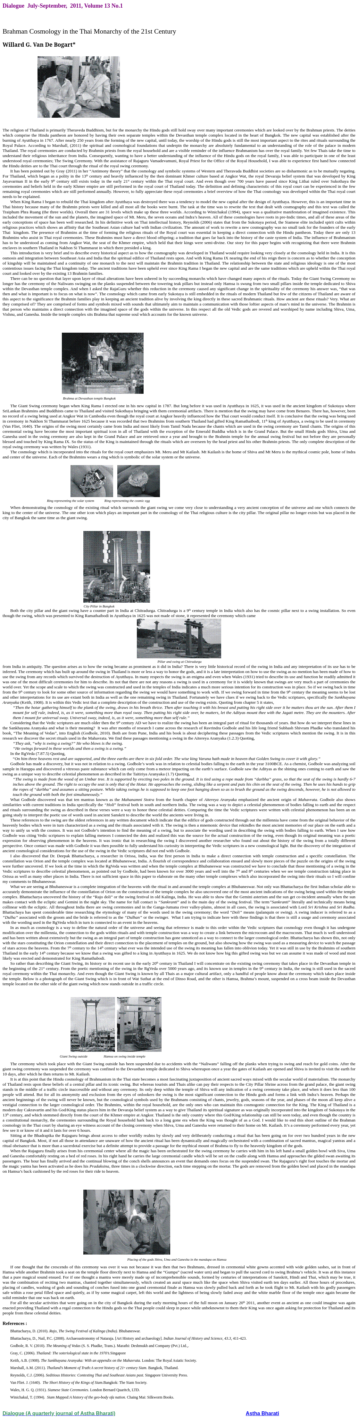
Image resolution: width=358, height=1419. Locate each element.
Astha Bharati (262, 1413)
